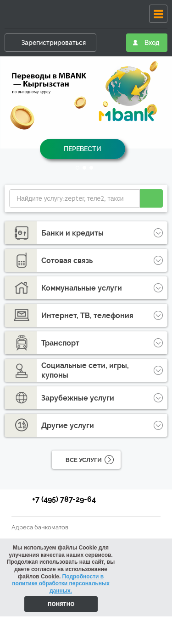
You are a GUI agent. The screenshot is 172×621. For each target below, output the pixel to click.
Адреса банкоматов (39, 527)
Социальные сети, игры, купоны (85, 370)
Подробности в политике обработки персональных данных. (61, 583)
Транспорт (60, 343)
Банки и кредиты (72, 233)
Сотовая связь (67, 260)
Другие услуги (67, 425)
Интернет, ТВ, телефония (87, 315)
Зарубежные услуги (77, 398)
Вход (152, 42)
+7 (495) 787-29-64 (64, 499)
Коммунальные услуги (81, 288)
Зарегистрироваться (54, 42)
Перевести (82, 149)
